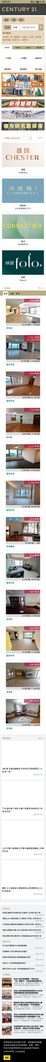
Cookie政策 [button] (20, 1051)
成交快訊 (6, 908)
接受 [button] (7, 1058)
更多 (41, 137)
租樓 (15, 27)
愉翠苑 (25, 39)
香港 (6, 20)
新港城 (38, 36)
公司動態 (6, 974)
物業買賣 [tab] (6, 47)
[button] (43, 84)
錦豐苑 (17, 36)
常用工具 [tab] (28, 47)
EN (40, 1)
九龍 (13, 20)
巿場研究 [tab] (17, 47)
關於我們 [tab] (39, 47)
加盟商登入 (7, 1)
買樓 (7, 27)
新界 (21, 20)
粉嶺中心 (16, 39)
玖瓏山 (25, 36)
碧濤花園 (7, 39)
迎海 (31, 36)
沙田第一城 (8, 36)
